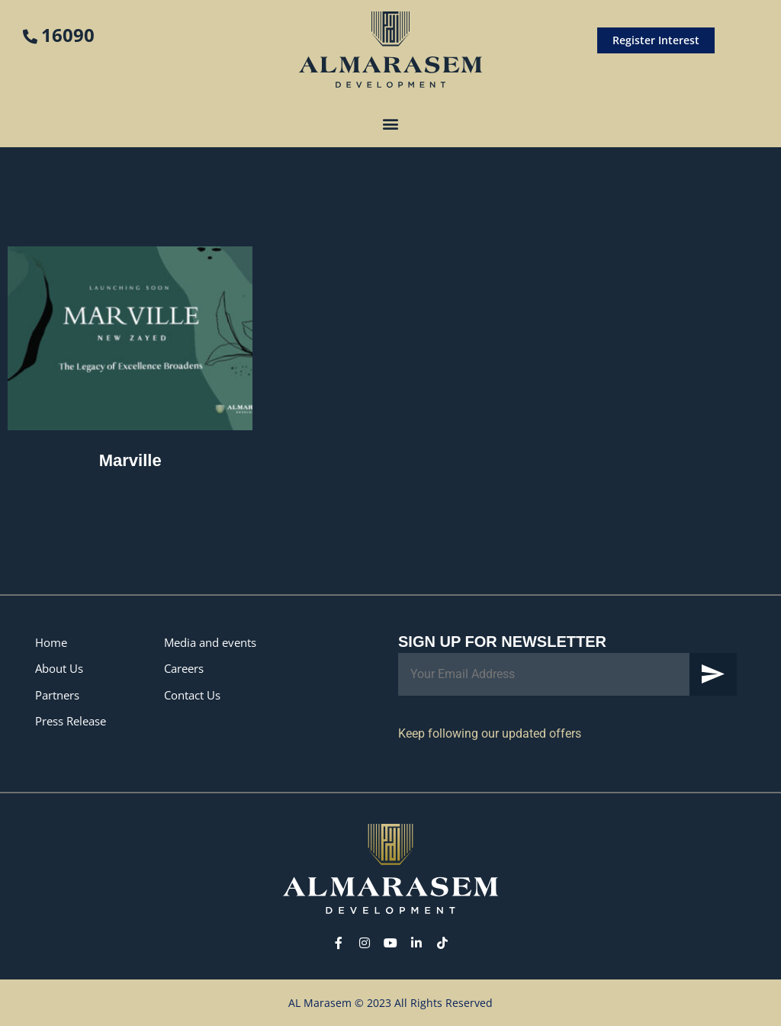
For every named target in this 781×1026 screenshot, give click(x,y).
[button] (390, 123)
